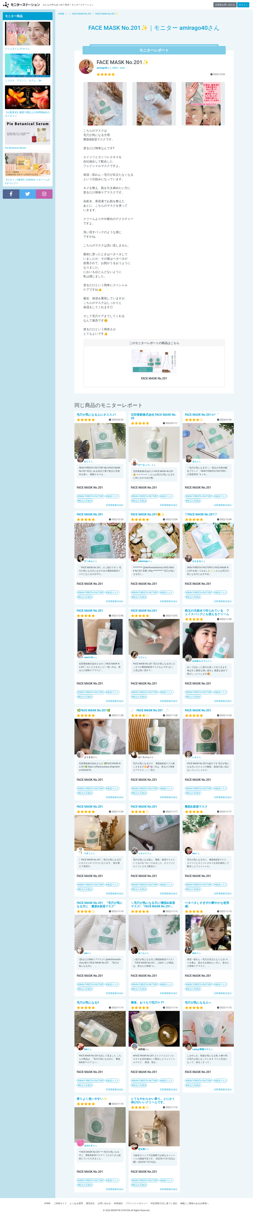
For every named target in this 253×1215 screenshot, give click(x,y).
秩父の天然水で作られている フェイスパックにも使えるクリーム (207, 612)
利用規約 (118, 1203)
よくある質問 (76, 1203)
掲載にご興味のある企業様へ (194, 1203)
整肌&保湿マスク (196, 806)
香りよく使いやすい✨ (92, 1099)
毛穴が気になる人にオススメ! (96, 414)
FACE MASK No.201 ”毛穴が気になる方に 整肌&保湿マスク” (100, 904)
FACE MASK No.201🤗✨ (148, 514)
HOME (47, 1203)
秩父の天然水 (85, 501)
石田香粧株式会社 (114, 505)
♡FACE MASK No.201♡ (201, 514)
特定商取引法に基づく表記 (164, 1203)
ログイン (243, 4)
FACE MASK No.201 (90, 514)
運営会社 (90, 1203)
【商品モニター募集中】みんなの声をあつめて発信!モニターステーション (21, 4)
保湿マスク (112, 496)
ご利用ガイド (60, 1203)
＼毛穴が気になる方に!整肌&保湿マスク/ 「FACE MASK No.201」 (153, 904)
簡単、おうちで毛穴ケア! (147, 1002)
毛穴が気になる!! (88, 1002)
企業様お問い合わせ (225, 4)
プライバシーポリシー (137, 1203)
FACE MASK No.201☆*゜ (201, 414)
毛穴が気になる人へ (198, 1002)
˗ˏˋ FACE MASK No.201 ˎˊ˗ (150, 710)
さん (88, 461)
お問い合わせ (104, 1203)
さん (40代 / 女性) (111, 68)
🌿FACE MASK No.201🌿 (93, 710)
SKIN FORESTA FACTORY (91, 496)
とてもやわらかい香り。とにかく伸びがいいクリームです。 (153, 1100)
